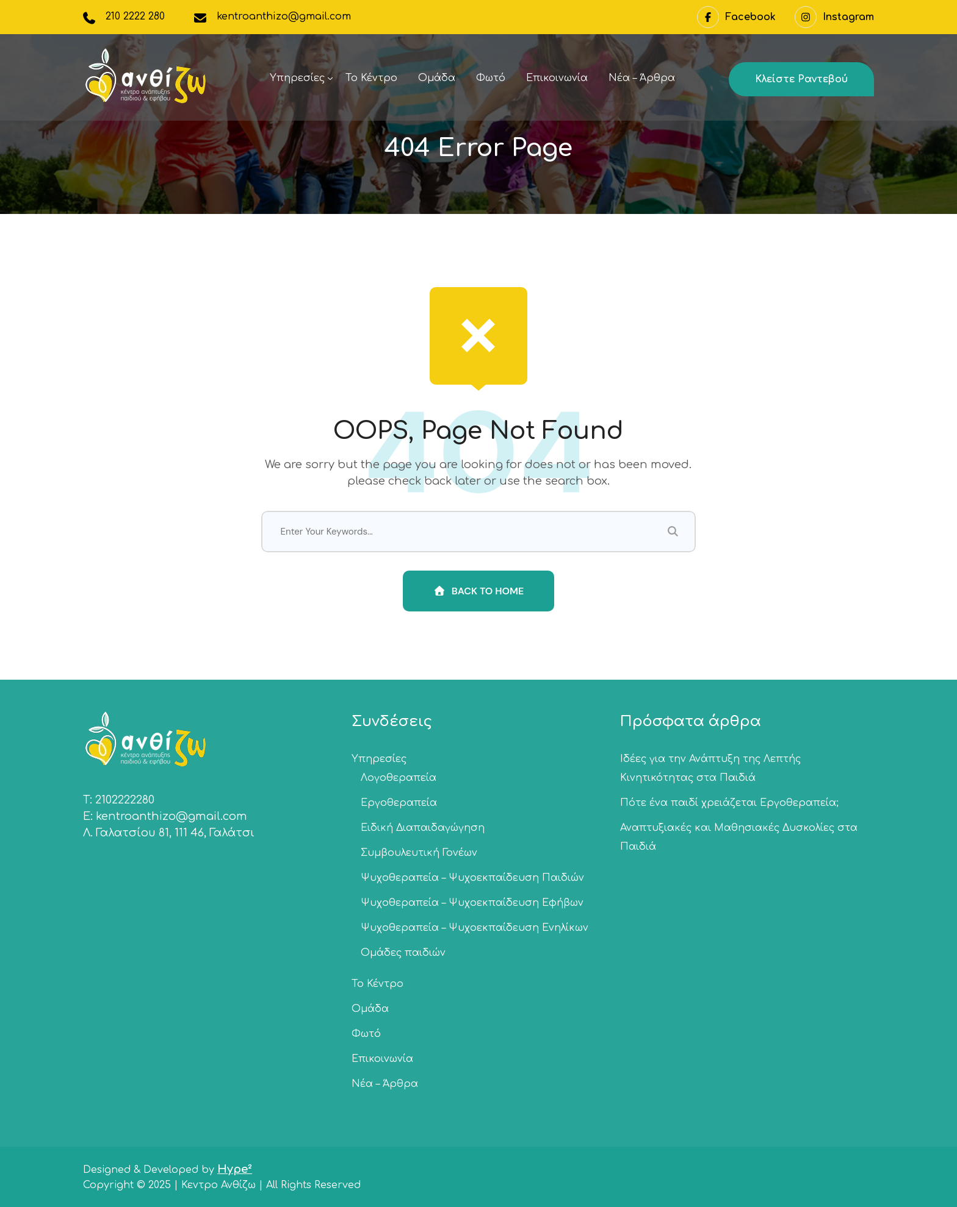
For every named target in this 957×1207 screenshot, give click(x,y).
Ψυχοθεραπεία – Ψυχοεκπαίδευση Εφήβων (472, 902)
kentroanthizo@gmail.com (284, 16)
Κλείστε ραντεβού (801, 79)
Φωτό (490, 78)
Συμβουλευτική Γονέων (419, 852)
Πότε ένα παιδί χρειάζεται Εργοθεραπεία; (729, 802)
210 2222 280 (135, 16)
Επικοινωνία (557, 78)
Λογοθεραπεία (398, 777)
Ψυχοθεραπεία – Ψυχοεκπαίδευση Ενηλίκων (474, 927)
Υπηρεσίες (297, 78)
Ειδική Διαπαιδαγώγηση (423, 827)
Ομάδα (436, 78)
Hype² (234, 1169)
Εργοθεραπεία (399, 802)
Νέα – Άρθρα (642, 78)
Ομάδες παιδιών (403, 952)
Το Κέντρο (371, 78)
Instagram (834, 17)
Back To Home (478, 591)
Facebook (736, 17)
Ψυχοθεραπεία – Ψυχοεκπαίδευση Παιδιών (472, 877)
